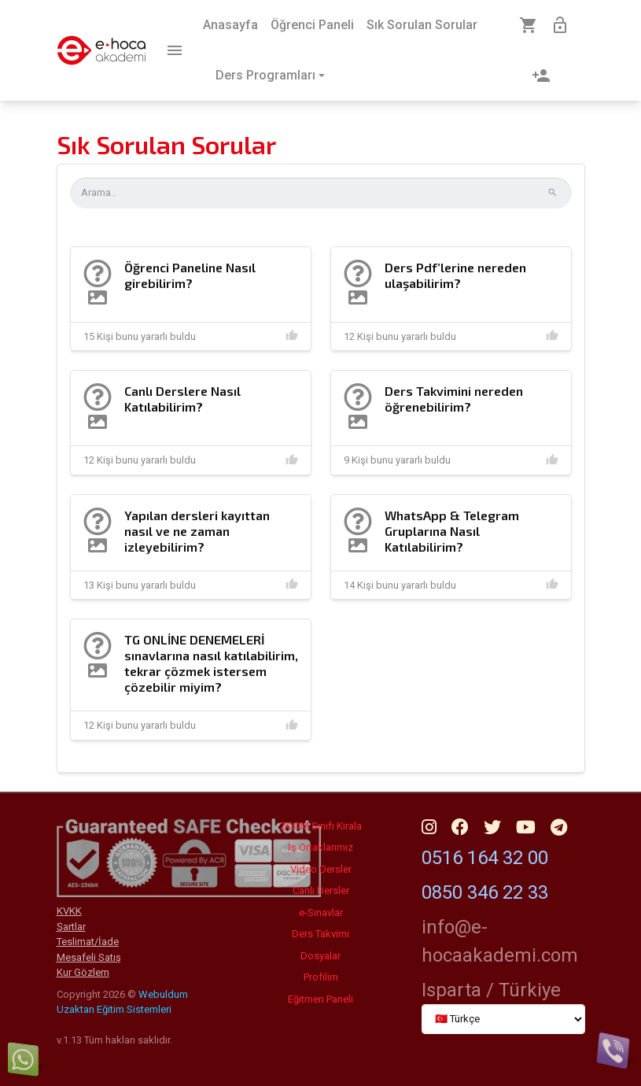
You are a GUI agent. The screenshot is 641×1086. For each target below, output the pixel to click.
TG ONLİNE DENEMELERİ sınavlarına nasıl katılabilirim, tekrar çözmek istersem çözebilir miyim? (211, 663)
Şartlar (71, 927)
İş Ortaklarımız (320, 847)
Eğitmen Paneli (320, 999)
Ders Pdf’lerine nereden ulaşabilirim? (455, 275)
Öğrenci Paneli (312, 24)
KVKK (69, 911)
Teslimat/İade (88, 941)
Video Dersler (321, 869)
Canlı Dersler (321, 890)
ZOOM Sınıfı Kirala (321, 826)
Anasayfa (230, 24)
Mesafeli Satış (89, 957)
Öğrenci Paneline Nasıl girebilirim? (190, 275)
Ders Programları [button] (265, 75)
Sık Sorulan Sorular (422, 24)
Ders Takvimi (320, 934)
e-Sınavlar (321, 912)
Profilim (321, 977)
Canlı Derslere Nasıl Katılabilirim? (182, 398)
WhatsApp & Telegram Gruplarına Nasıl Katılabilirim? (452, 531)
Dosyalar (320, 956)
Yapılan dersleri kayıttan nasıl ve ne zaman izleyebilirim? (197, 531)
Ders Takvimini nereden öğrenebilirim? (454, 398)
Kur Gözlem (83, 972)
